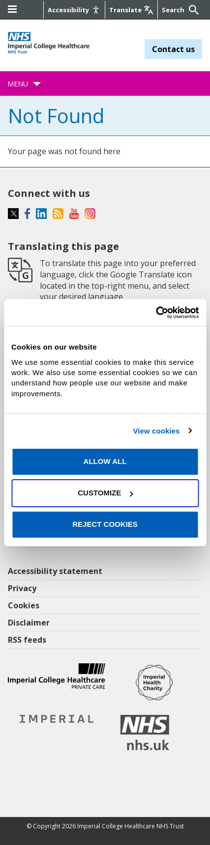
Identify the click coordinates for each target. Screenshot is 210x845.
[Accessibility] (74, 10)
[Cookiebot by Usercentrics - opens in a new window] (156, 312)
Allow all (105, 461)
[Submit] (192, 10)
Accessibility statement (55, 571)
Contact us (173, 49)
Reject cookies (105, 524)
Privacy (22, 588)
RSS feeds (27, 639)
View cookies (156, 431)
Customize (105, 493)
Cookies (23, 605)
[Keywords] (174, 9)
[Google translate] (131, 9)
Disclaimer (29, 622)
